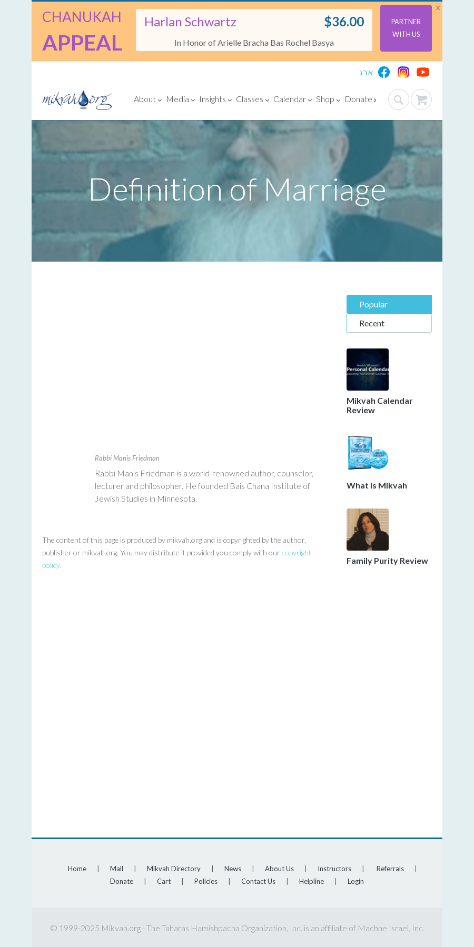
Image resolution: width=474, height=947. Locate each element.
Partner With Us (406, 27)
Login (356, 881)
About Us (279, 868)
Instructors (334, 868)
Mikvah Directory (174, 868)
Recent (371, 323)
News (232, 868)
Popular (373, 304)
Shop (328, 100)
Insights (215, 100)
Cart (164, 881)
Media (180, 100)
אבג (366, 72)
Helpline (311, 881)
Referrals (390, 868)
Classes (252, 100)
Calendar (292, 100)
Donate (360, 100)
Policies (206, 881)
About (148, 100)
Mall (116, 868)
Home (77, 868)
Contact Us (258, 881)
